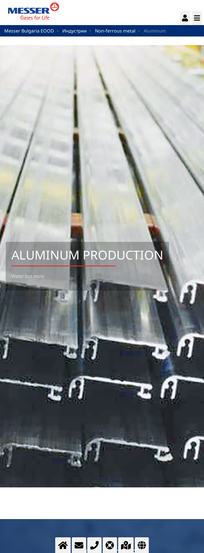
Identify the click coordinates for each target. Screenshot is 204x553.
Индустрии (74, 31)
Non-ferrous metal (115, 31)
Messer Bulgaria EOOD (29, 31)
